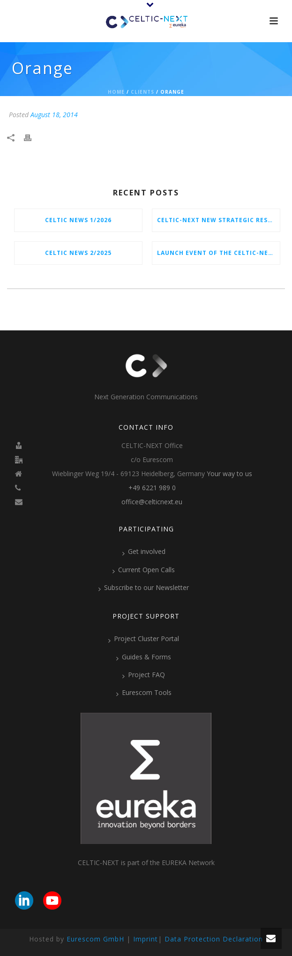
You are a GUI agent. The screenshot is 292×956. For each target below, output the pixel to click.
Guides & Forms (143, 657)
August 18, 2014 (54, 114)
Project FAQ (143, 675)
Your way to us (229, 474)
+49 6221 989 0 (152, 488)
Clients (142, 92)
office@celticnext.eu (151, 502)
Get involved (143, 551)
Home (116, 92)
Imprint (145, 938)
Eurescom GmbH (95, 938)
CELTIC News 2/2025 (78, 253)
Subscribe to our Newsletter (143, 587)
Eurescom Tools (144, 692)
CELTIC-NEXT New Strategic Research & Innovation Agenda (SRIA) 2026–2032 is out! (218, 220)
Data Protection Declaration (214, 938)
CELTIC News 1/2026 (78, 220)
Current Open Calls (143, 570)
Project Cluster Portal (143, 638)
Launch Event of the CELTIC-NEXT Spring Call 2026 (218, 253)
